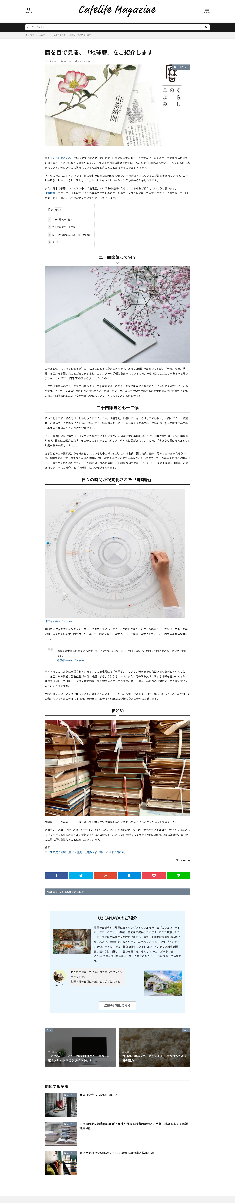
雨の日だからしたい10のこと (99, 1095)
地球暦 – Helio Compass (58, 621)
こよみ (87, 61)
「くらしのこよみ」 (61, 158)
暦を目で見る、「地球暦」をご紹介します (72, 35)
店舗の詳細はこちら (117, 1005)
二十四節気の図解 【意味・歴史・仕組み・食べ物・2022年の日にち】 (86, 852)
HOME (31, 35)
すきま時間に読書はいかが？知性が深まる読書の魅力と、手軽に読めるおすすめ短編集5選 (134, 1126)
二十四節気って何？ (60, 219)
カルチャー (44, 35)
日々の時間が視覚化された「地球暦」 (69, 234)
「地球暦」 (51, 193)
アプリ (80, 61)
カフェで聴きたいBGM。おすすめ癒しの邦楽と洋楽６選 (117, 1153)
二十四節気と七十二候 (61, 227)
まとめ (53, 242)
